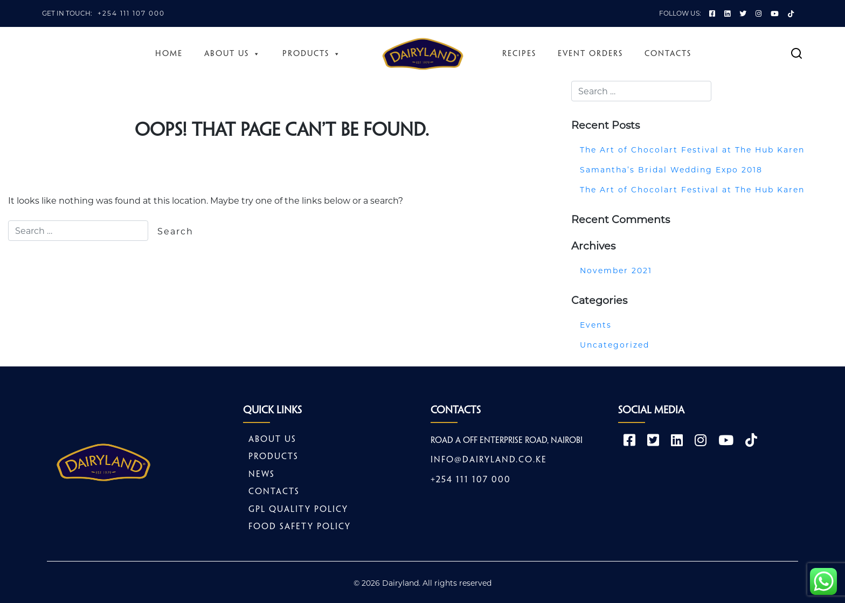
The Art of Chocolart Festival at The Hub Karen (692, 150)
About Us (232, 54)
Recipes (519, 54)
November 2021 (616, 270)
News (261, 474)
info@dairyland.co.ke (489, 460)
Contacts (668, 54)
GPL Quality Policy (298, 509)
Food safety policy (299, 527)
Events (596, 325)
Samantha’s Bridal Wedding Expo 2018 (671, 170)
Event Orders (590, 54)
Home (169, 54)
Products (311, 54)
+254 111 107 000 (131, 13)
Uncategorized (614, 345)
